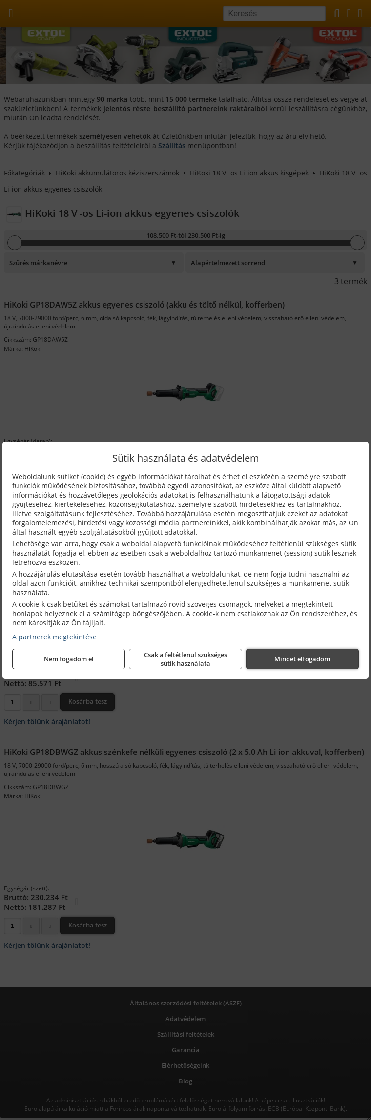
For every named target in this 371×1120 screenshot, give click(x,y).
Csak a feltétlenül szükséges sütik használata (185, 659)
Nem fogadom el (69, 659)
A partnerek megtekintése (54, 636)
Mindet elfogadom (302, 659)
